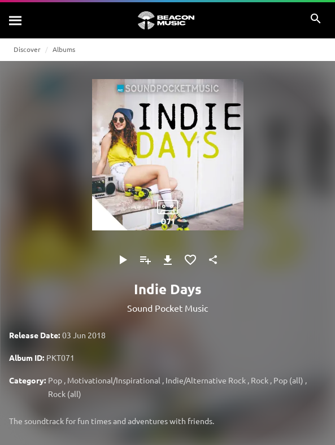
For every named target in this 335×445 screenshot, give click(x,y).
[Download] (168, 260)
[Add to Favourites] (190, 260)
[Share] (213, 260)
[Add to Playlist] (145, 260)
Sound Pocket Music (167, 307)
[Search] (16, 20)
